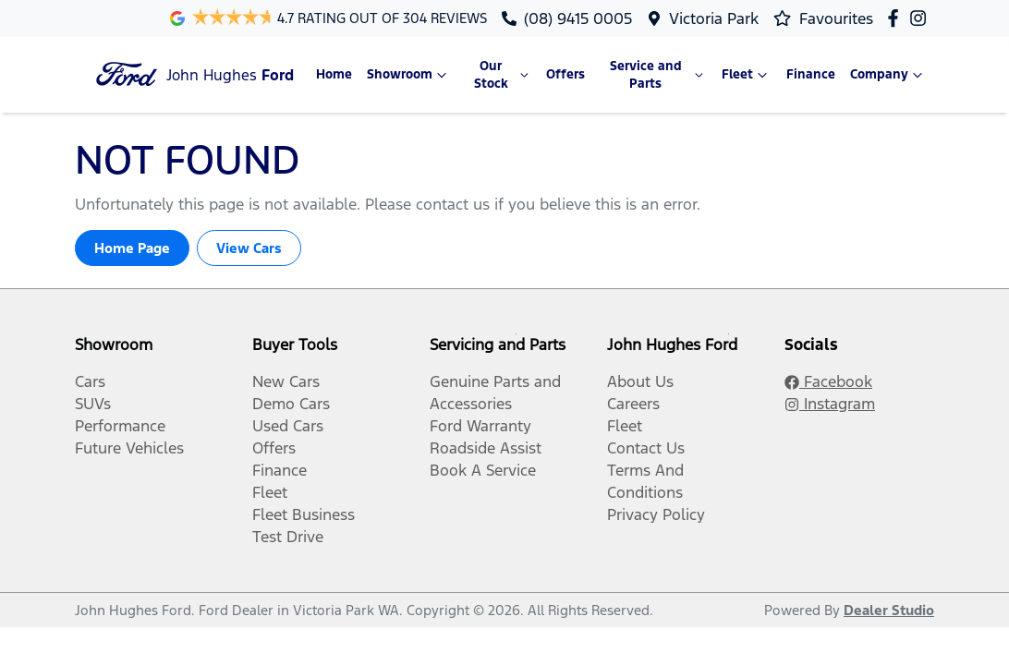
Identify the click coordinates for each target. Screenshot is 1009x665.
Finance (810, 74)
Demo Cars (291, 403)
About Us (640, 381)
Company (888, 75)
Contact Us (646, 448)
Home (334, 74)
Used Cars (287, 426)
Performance (120, 426)
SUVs (93, 403)
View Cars (249, 248)
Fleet (747, 75)
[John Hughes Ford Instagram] (921, 18)
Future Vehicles (129, 448)
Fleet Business (303, 514)
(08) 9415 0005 (578, 18)
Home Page (132, 248)
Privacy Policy (656, 514)
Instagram (829, 403)
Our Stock (503, 74)
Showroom (409, 75)
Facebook (828, 381)
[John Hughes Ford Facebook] (896, 18)
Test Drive (287, 536)
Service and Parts (658, 74)
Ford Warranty (480, 426)
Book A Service (483, 470)
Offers (565, 74)
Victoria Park (714, 18)
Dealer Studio (889, 610)
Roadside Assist (485, 448)
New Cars (286, 381)
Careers (633, 403)
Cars (90, 381)
